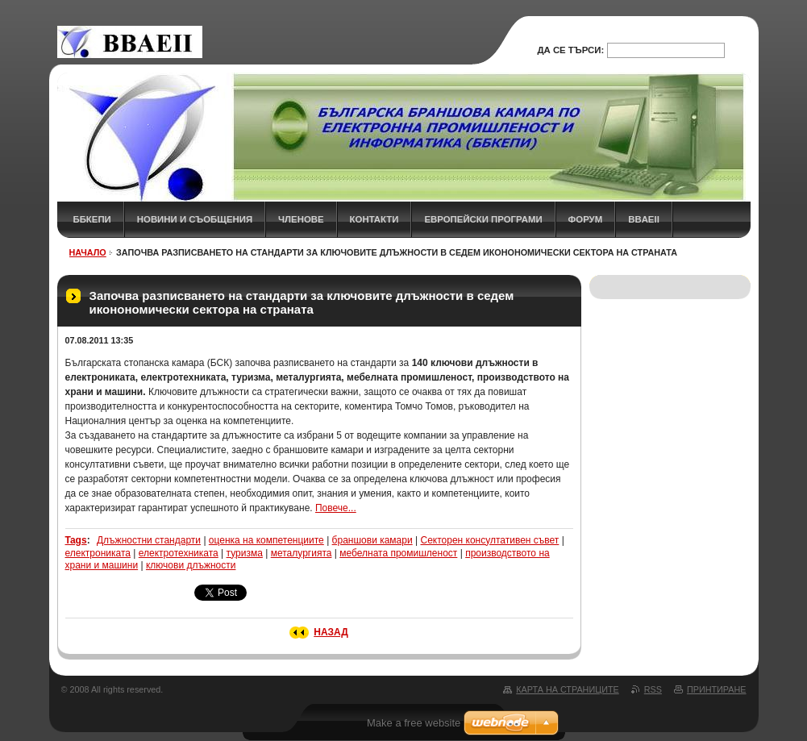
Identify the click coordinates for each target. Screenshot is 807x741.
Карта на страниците (567, 689)
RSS (653, 689)
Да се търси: (570, 50)
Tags (76, 540)
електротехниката (178, 553)
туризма (245, 553)
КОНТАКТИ (374, 219)
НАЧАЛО (87, 252)
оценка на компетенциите (266, 540)
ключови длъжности (191, 565)
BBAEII (643, 219)
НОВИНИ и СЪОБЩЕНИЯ (194, 219)
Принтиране (717, 689)
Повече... (335, 508)
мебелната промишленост (398, 553)
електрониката (98, 553)
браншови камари (372, 540)
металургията (301, 553)
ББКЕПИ (92, 219)
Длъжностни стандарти (149, 540)
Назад (331, 632)
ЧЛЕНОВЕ (301, 219)
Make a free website (413, 723)
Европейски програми (483, 219)
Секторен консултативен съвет (489, 540)
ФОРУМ (585, 219)
